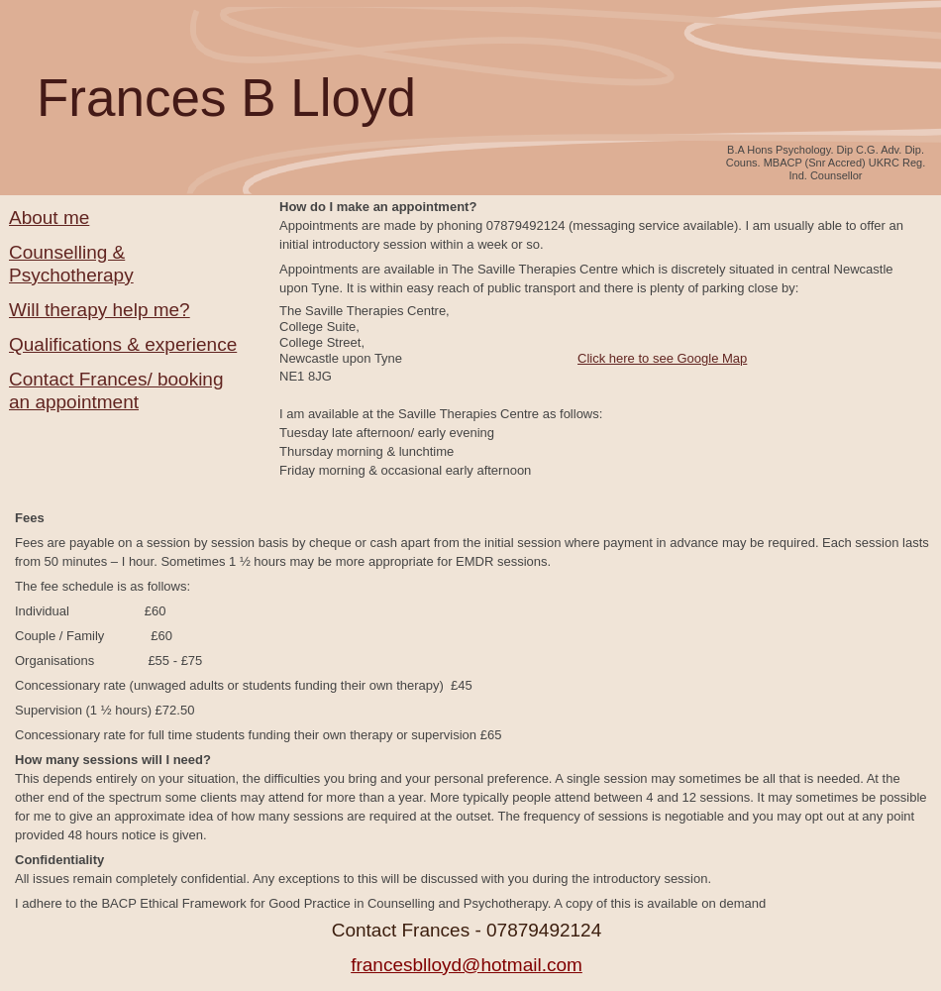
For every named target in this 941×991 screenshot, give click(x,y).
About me (49, 217)
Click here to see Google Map (662, 358)
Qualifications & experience (123, 344)
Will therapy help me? (99, 309)
